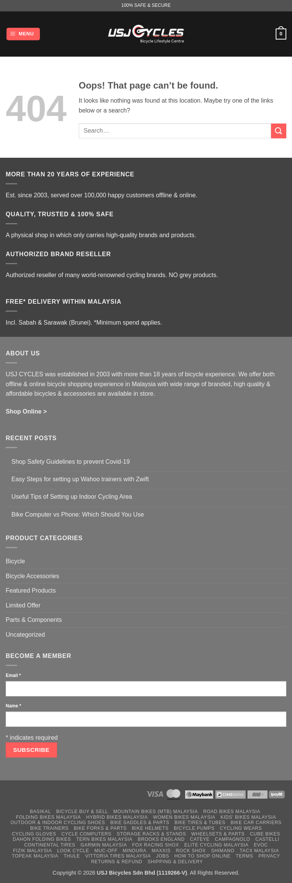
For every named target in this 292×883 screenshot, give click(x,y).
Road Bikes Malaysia (231, 811)
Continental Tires (49, 845)
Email (13, 675)
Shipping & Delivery (175, 861)
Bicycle (15, 561)
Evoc (261, 845)
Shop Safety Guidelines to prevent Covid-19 (70, 461)
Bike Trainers (49, 828)
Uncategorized (25, 634)
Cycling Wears (241, 828)
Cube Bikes (265, 834)
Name (13, 706)
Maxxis (161, 850)
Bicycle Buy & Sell (82, 811)
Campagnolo (232, 839)
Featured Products (31, 590)
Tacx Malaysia (259, 850)
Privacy (269, 856)
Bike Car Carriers (255, 822)
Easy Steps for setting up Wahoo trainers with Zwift (80, 479)
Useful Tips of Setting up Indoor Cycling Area (71, 496)
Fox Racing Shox (155, 845)
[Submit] (278, 131)
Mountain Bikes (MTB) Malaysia (155, 811)
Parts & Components (34, 620)
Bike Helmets (150, 828)
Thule (71, 856)
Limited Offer (23, 605)
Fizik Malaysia (32, 850)
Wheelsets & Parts (217, 834)
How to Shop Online (203, 856)
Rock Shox (191, 850)
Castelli (267, 839)
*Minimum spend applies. (128, 322)
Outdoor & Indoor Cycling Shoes (57, 822)
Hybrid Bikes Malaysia (117, 817)
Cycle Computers (87, 834)
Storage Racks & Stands (151, 834)
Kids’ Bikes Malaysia (248, 817)
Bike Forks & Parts (100, 828)
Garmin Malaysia (104, 845)
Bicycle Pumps (194, 828)
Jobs (162, 856)
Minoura (134, 850)
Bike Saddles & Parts (139, 822)
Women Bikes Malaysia (184, 817)
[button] (23, 34)
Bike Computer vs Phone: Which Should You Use (77, 514)
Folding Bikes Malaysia (48, 817)
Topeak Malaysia (35, 856)
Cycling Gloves (34, 834)
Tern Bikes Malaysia (104, 839)
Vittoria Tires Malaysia (118, 856)
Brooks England (161, 839)
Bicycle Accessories (32, 576)
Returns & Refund (116, 861)
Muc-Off (105, 850)
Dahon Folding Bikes (42, 839)
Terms (244, 856)
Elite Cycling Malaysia (216, 845)
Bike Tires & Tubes (200, 822)
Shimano (222, 850)
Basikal (40, 811)
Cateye (200, 839)
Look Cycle (73, 850)
